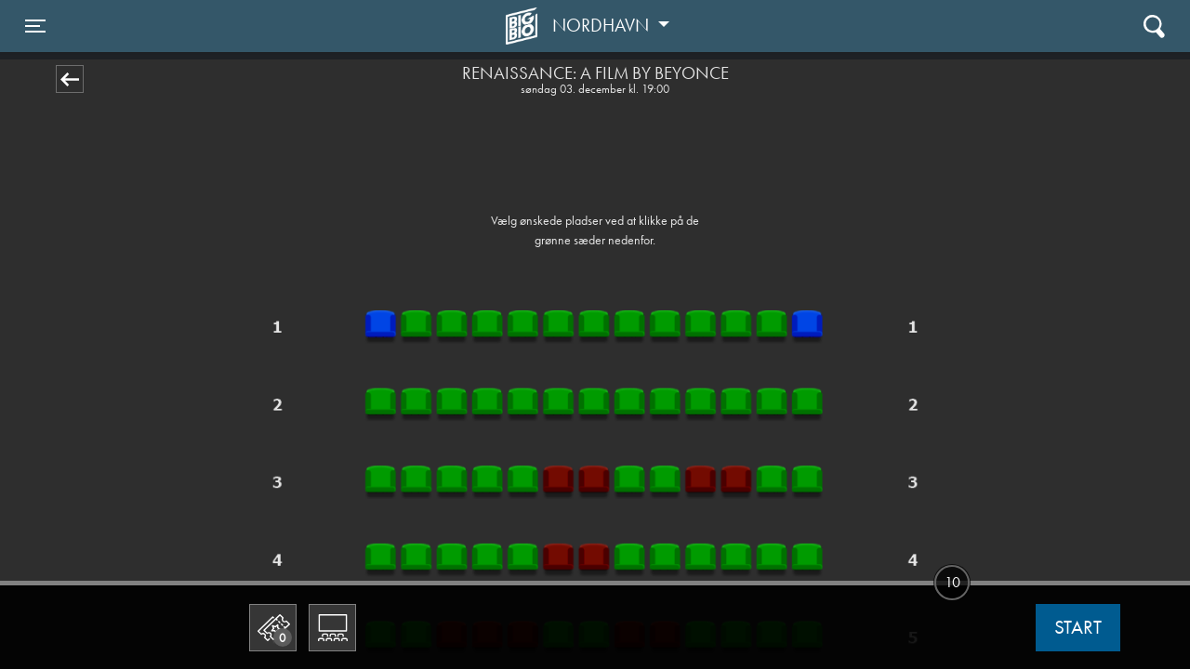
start (1078, 627)
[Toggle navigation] (35, 26)
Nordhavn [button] (603, 25)
